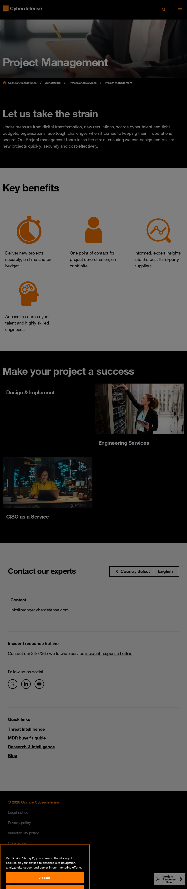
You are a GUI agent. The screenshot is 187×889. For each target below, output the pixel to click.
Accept (45, 883)
